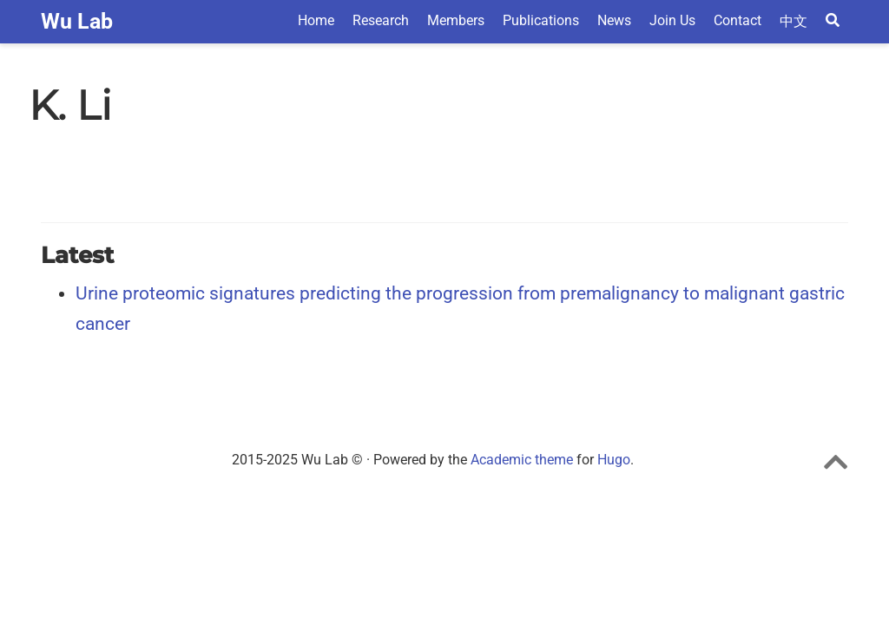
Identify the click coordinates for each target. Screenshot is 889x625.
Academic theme (522, 459)
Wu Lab (77, 21)
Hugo (613, 459)
